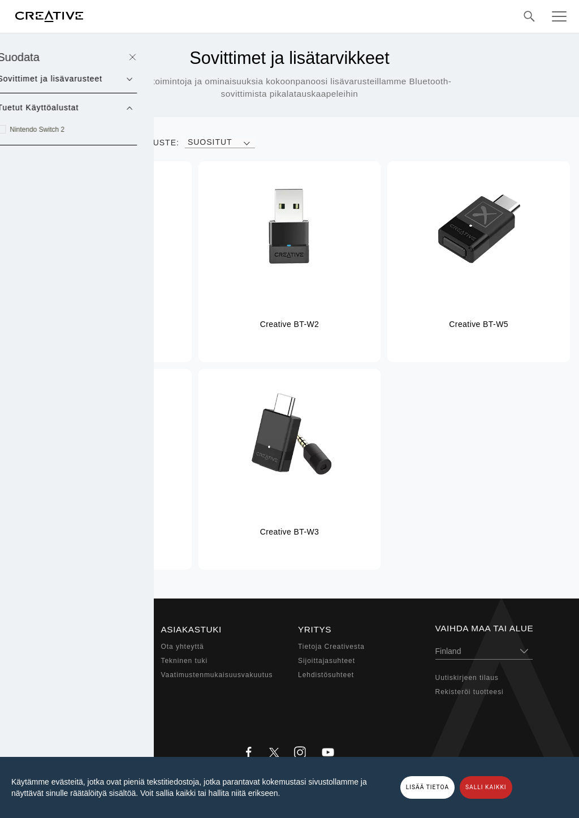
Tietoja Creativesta (331, 647)
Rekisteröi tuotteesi (469, 692)
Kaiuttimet (41, 661)
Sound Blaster (49, 647)
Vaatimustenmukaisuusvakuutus (217, 675)
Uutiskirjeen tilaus (467, 678)
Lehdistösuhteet (326, 675)
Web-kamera (46, 689)
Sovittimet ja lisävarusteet (69, 703)
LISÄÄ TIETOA (427, 787)
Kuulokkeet (43, 675)
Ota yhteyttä (182, 647)
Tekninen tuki (184, 661)
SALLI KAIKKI (486, 787)
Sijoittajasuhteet (326, 661)
